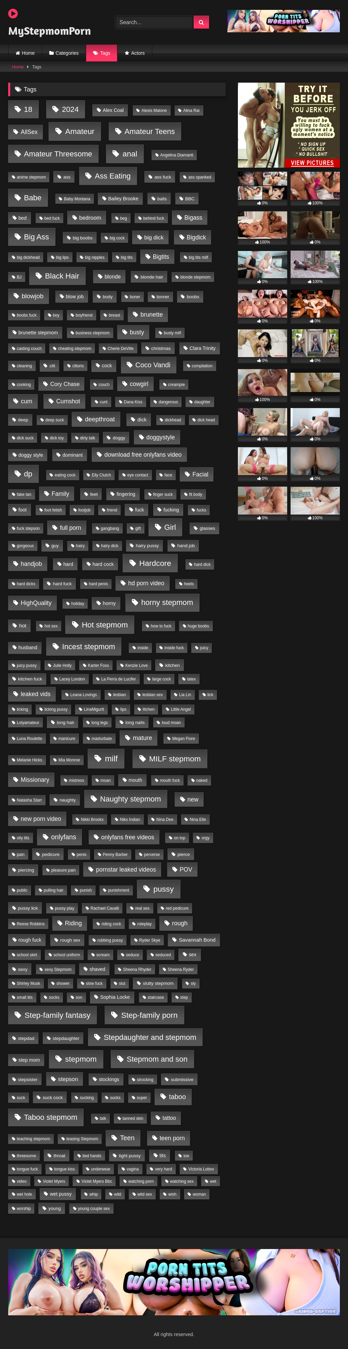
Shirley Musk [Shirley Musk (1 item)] (28, 983)
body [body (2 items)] (107, 296)
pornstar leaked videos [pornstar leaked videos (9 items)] (126, 869)
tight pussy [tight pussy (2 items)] (130, 1155)
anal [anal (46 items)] (130, 153)
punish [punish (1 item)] (86, 890)
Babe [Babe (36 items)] (33, 197)
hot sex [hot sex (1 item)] (51, 626)
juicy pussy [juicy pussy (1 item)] (27, 665)
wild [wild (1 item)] (117, 1194)
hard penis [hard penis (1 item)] (98, 583)
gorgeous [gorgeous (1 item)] (25, 545)
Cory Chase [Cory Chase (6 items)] (65, 384)
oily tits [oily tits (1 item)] (23, 838)
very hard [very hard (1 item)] (163, 1169)
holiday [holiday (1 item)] (77, 603)
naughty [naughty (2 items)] (67, 800)
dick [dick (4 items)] (141, 419)
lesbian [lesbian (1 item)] (119, 694)
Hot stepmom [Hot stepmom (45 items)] (105, 624)
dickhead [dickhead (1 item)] (173, 420)
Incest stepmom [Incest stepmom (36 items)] (88, 646)
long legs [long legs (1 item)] (99, 722)
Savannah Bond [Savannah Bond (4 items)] (197, 940)
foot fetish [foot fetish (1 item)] (53, 510)
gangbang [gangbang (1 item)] (110, 528)
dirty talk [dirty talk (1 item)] (87, 438)
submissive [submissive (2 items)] (182, 1079)
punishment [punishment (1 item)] (118, 890)
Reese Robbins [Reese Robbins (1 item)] (31, 924)
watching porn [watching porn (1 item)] (141, 1181)
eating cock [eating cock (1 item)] (65, 475)
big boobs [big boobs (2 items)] (82, 237)
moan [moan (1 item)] (106, 780)
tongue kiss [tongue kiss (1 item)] (64, 1169)
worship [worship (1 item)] (24, 1208)
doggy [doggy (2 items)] (119, 437)
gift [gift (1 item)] (138, 528)
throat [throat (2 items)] (59, 1155)
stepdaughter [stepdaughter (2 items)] (66, 1038)
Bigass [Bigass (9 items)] (194, 217)
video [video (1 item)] (22, 1181)
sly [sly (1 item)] (193, 983)
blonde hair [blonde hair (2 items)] (152, 277)
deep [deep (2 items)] (23, 419)
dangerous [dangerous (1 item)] (168, 402)
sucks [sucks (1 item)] (115, 1097)
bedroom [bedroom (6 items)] (90, 218)
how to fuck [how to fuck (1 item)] (161, 626)
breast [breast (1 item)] (114, 315)
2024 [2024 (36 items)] (70, 109)
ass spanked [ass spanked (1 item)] (199, 177)
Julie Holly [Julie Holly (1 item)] (62, 665)
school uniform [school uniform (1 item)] (66, 954)
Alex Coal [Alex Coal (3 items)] (113, 110)
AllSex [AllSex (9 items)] (29, 132)
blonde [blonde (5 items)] (113, 277)
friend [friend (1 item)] (112, 510)
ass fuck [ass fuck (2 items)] (162, 177)
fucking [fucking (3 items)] (171, 509)
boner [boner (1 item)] (135, 296)
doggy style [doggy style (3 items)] (30, 455)
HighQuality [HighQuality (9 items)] (36, 603)
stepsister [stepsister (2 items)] (27, 1079)
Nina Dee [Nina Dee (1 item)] (164, 819)
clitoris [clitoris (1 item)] (78, 366)
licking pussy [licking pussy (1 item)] (56, 709)
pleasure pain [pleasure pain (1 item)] (63, 870)
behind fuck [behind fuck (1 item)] (153, 218)
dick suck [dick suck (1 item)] (25, 438)
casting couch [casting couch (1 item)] (29, 348)
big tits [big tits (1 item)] (127, 257)
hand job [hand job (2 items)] (186, 545)
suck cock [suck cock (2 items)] (53, 1097)
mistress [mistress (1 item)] (76, 780)
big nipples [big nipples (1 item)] (94, 257)
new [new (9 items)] (193, 799)
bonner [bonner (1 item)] (163, 296)
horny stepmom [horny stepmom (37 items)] (167, 602)
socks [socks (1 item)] (54, 997)
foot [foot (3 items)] (22, 509)
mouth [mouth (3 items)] (135, 780)
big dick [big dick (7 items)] (153, 237)
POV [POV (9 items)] (186, 869)
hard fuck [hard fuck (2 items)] (62, 583)
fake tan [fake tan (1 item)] (24, 494)
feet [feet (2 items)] (94, 494)
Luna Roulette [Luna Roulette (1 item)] (29, 738)
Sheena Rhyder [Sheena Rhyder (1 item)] (137, 969)
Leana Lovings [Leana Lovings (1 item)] (83, 694)
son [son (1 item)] (79, 997)
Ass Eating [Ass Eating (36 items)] (113, 176)
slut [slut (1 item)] (122, 983)
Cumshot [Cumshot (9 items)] (68, 401)
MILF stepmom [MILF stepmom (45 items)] (175, 758)
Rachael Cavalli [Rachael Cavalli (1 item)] (105, 908)
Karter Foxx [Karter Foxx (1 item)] (98, 665)
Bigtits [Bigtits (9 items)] (161, 256)
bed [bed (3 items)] (22, 218)
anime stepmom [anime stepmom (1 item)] (31, 177)
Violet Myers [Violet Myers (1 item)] (54, 1181)
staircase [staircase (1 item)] (155, 997)
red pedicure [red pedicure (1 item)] (177, 908)
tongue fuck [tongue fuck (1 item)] (27, 1169)
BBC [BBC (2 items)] (190, 198)
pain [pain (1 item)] (20, 854)
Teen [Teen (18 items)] (127, 1138)
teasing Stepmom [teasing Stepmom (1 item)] (82, 1138)
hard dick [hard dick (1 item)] (202, 564)
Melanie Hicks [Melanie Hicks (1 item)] (29, 760)
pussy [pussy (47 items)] (163, 888)
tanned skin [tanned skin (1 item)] (132, 1118)
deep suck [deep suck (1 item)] (55, 420)
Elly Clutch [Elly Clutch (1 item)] (101, 475)
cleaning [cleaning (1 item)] (24, 366)
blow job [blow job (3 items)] (75, 296)
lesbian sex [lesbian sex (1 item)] (152, 694)
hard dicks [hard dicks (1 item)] (26, 583)
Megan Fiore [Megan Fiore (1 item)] (183, 738)
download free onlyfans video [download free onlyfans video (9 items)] (142, 454)
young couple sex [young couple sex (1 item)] (94, 1208)
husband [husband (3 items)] (27, 647)
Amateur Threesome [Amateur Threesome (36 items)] (58, 154)
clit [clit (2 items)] (52, 365)
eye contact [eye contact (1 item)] (137, 475)
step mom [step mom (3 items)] (29, 1060)
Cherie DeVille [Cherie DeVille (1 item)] (121, 348)
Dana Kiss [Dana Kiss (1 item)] (133, 402)
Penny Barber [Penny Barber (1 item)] (115, 854)
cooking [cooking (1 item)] (24, 384)
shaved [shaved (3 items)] (97, 969)
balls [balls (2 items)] (162, 198)
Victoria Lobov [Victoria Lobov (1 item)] (201, 1169)
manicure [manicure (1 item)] (66, 738)
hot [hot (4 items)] (22, 625)
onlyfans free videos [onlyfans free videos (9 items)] (127, 837)
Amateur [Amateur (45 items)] (79, 131)
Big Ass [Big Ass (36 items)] (36, 237)
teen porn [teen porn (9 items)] (172, 1138)
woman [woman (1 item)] (199, 1194)
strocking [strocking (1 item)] (145, 1079)
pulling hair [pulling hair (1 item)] (54, 890)
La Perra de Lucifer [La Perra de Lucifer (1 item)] (118, 679)
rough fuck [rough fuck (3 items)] (29, 940)
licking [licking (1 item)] (22, 709)
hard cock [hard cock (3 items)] (103, 564)
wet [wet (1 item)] (213, 1181)
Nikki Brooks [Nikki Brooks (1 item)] (92, 819)
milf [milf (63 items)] (111, 758)
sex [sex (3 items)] (192, 954)
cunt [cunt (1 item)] (104, 402)
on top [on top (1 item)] (179, 838)
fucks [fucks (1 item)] (201, 510)
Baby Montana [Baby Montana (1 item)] (77, 199)
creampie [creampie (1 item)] (176, 384)
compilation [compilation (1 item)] (202, 366)
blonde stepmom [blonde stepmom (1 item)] (195, 277)
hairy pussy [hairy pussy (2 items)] (147, 545)
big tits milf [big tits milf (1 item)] (198, 257)
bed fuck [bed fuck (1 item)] (52, 218)
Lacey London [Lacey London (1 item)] (72, 679)
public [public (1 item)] (22, 890)
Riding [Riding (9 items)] (73, 923)
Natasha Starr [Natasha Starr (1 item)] (29, 800)
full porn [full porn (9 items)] (70, 527)
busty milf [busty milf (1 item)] (172, 333)
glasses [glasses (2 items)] (207, 528)
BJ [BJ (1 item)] (19, 277)
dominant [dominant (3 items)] (73, 455)
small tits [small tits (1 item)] (25, 997)
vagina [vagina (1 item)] (133, 1169)
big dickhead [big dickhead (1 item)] (28, 257)
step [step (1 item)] (184, 997)
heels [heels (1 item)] (189, 583)
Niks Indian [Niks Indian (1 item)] (130, 819)
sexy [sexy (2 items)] (23, 969)
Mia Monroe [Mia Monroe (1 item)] (69, 760)
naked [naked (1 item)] (201, 780)
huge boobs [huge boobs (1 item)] (198, 626)
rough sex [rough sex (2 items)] (70, 940)
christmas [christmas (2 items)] (161, 348)
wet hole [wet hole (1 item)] (24, 1194)
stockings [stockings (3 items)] (109, 1079)
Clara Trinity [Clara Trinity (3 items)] (203, 348)
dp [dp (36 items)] (28, 474)
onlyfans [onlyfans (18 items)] (63, 837)
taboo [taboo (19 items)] (177, 1096)
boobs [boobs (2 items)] (193, 296)
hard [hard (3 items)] (68, 564)
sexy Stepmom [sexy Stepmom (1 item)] (58, 969)
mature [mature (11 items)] (142, 738)
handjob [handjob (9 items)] (31, 563)
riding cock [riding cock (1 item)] (111, 924)
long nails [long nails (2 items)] (135, 722)
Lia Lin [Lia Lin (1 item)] (185, 694)
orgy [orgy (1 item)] (205, 838)
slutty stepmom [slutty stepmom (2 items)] (158, 983)
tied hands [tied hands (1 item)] (92, 1155)
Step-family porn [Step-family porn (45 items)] (149, 1015)
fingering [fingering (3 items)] (126, 494)
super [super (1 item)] (142, 1097)
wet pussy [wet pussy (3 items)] (61, 1194)
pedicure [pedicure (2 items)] (51, 854)
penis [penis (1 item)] (82, 854)
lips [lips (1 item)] (123, 709)
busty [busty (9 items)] (137, 332)
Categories (67, 53)
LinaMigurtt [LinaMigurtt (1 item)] (94, 709)
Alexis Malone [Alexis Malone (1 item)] (154, 110)
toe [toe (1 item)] (186, 1155)
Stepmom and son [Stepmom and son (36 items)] (157, 1059)
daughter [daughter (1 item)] (202, 402)
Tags (105, 53)
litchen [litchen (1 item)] (149, 709)
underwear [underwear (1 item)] (100, 1169)
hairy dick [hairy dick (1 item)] (109, 545)
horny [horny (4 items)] (109, 603)
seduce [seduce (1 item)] (132, 954)
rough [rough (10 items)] (180, 923)
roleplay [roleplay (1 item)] (144, 924)
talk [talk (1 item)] (103, 1118)
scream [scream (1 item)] (102, 954)
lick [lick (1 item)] (210, 694)
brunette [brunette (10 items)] (152, 314)
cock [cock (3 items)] (107, 365)
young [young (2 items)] (54, 1208)
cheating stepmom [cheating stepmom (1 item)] (74, 348)
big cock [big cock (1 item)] (117, 238)
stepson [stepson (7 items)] (68, 1079)
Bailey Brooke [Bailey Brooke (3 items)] (123, 198)
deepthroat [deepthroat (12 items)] (100, 419)
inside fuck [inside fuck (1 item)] (174, 647)
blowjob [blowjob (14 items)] (33, 296)
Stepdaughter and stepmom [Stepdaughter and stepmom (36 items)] (150, 1037)
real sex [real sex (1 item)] (142, 908)
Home (28, 53)
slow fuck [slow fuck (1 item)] (94, 983)
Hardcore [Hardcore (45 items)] (155, 563)
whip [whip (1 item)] (93, 1194)
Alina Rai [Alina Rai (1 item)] (191, 110)
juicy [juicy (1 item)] (204, 647)
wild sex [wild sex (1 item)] (144, 1194)
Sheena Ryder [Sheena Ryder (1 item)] (181, 969)
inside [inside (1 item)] (143, 647)
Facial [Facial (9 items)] (200, 474)
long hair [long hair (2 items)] (65, 722)
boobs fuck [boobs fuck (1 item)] (26, 315)
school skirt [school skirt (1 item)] (27, 954)
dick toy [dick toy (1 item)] (57, 438)
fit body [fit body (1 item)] (195, 494)
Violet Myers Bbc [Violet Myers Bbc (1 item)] (97, 1181)
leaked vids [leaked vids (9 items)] (36, 694)
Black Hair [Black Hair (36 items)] (62, 276)
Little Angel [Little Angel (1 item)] (181, 709)
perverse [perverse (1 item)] (152, 854)
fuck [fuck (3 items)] (139, 509)
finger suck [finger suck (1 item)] (163, 494)
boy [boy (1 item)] (56, 315)
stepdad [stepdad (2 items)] (26, 1038)
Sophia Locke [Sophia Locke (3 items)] (115, 997)
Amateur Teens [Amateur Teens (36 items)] (149, 131)
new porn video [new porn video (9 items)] (41, 818)
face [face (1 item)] (168, 475)
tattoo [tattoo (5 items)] (169, 1118)
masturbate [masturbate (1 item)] (101, 738)
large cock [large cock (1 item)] (161, 679)
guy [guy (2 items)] (55, 545)
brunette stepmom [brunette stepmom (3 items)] (38, 332)
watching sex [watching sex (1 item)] (181, 1181)
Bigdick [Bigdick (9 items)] (196, 237)
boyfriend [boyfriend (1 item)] (84, 315)
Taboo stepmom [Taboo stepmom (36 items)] (50, 1117)
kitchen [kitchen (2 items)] (172, 665)
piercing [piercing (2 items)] (26, 870)
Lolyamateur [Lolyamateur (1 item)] (28, 722)
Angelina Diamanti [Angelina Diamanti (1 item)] (176, 155)
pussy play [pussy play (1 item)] (64, 908)
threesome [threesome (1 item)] (26, 1155)
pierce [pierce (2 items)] (183, 854)
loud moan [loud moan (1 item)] (171, 722)
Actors (138, 53)
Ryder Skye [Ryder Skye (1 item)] (149, 940)
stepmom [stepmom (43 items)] (81, 1059)
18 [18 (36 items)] (28, 109)
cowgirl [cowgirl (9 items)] (139, 384)
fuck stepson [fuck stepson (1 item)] (28, 528)
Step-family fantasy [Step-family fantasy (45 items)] (57, 1015)
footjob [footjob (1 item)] (85, 510)
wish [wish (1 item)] (172, 1194)
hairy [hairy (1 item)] (80, 545)
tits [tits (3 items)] (162, 1155)
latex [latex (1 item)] (191, 679)
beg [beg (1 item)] (123, 218)
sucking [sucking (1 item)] (87, 1097)
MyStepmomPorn (49, 22)
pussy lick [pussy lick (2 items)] (28, 908)
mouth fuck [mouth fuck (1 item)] (170, 780)
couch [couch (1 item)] (104, 384)
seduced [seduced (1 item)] (163, 954)
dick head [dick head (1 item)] (206, 420)
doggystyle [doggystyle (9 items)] (160, 437)
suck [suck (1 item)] (21, 1097)
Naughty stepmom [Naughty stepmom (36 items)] (130, 799)
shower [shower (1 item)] (63, 983)
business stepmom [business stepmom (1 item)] (92, 333)
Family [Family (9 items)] (60, 493)
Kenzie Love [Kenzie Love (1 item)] (136, 665)
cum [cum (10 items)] (26, 401)
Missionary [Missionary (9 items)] (35, 779)
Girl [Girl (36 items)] (170, 527)
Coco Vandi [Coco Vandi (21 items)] (152, 365)
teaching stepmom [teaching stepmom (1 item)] (33, 1138)
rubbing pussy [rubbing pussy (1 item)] (110, 940)
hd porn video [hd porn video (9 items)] (146, 583)
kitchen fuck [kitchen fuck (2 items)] (30, 678)
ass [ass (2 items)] (66, 177)
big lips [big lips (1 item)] (62, 257)
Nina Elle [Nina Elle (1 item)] (198, 819)
